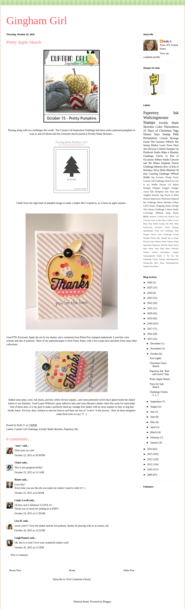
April (153, 427)
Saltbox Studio (150, 252)
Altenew (152, 216)
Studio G (161, 256)
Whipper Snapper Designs (165, 188)
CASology (148, 213)
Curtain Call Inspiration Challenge (77, 130)
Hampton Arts (162, 191)
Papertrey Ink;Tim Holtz (162, 245)
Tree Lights (155, 358)
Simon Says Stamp (156, 134)
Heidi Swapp (159, 224)
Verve (156, 170)
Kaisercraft (147, 227)
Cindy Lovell (21, 500)
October (154, 354)
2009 (150, 474)
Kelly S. (167, 41)
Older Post (129, 570)
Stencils (155, 195)
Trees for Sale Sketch (157, 385)
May (152, 422)
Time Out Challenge (164, 231)
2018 (150, 323)
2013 (150, 454)
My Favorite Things (161, 177)
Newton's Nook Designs (167, 227)
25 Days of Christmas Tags (161, 130)
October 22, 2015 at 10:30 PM (30, 455)
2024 (150, 293)
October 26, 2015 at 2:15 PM (29, 547)
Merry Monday (164, 202)
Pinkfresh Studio (152, 152)
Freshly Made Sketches (100, 134)
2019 (150, 318)
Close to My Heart (158, 220)
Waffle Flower (158, 184)
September (156, 401)
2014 (150, 449)
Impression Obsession (161, 198)
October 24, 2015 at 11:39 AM (30, 513)
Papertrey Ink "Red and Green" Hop (159, 373)
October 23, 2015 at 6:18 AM (29, 493)
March (153, 432)
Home (72, 570)
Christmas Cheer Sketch (158, 365)
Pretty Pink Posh (156, 248)
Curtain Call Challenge (26, 429)
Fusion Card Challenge (161, 234)
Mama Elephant (161, 163)
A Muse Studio (172, 209)
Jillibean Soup (162, 213)
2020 (150, 313)
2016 (150, 334)
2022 (150, 303)
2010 (150, 469)
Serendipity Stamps (170, 252)
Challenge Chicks (153, 156)
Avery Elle (148, 191)
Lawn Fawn (166, 145)
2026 (150, 282)
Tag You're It (166, 195)
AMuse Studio (161, 159)
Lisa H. (18, 521)
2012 (150, 459)
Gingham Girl (36, 21)
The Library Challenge (153, 209)
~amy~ (18, 445)
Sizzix (176, 177)
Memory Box (161, 166)
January (154, 442)
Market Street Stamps (164, 241)
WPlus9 (170, 141)
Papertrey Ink (71, 429)
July (152, 411)
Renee (18, 479)
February (155, 437)
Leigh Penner (22, 538)
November (156, 348)
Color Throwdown (167, 127)
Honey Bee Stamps (159, 238)
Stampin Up (172, 149)
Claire (18, 462)
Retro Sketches (172, 248)
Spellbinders (148, 231)
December (155, 343)
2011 (150, 464)
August (154, 406)
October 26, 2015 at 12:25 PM (30, 530)
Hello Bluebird (167, 170)
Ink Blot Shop (172, 224)
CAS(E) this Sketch (165, 216)
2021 (150, 308)
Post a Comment (19, 555)
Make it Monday (170, 152)
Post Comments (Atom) (79, 579)
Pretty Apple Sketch (160, 379)
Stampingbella (149, 256)
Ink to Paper (173, 238)
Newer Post (15, 570)
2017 (150, 328)
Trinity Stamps (159, 259)
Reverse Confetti (157, 149)
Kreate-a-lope (149, 241)
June (152, 416)
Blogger (107, 601)
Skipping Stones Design (167, 206)
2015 (150, 339)
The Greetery (158, 141)
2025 (150, 287)
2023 (150, 298)
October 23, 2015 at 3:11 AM (29, 472)
